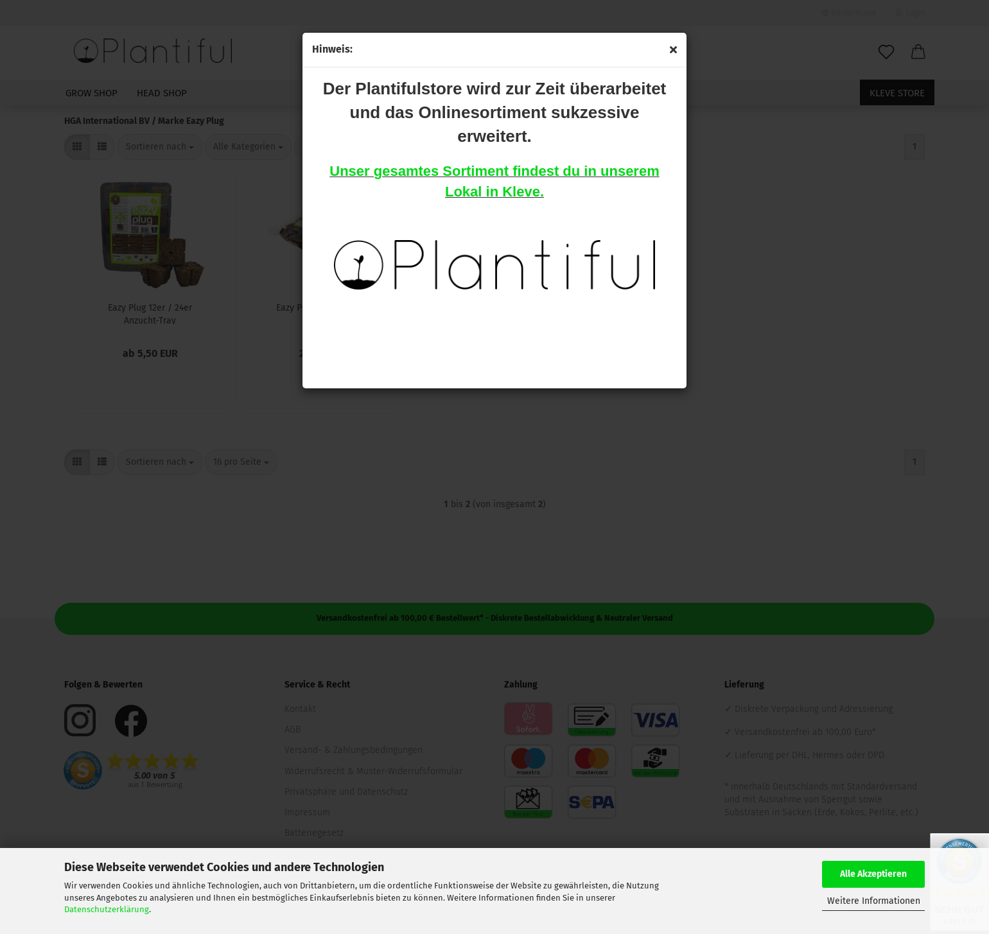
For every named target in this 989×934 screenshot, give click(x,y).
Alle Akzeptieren (873, 874)
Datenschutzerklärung (106, 909)
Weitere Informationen (873, 900)
